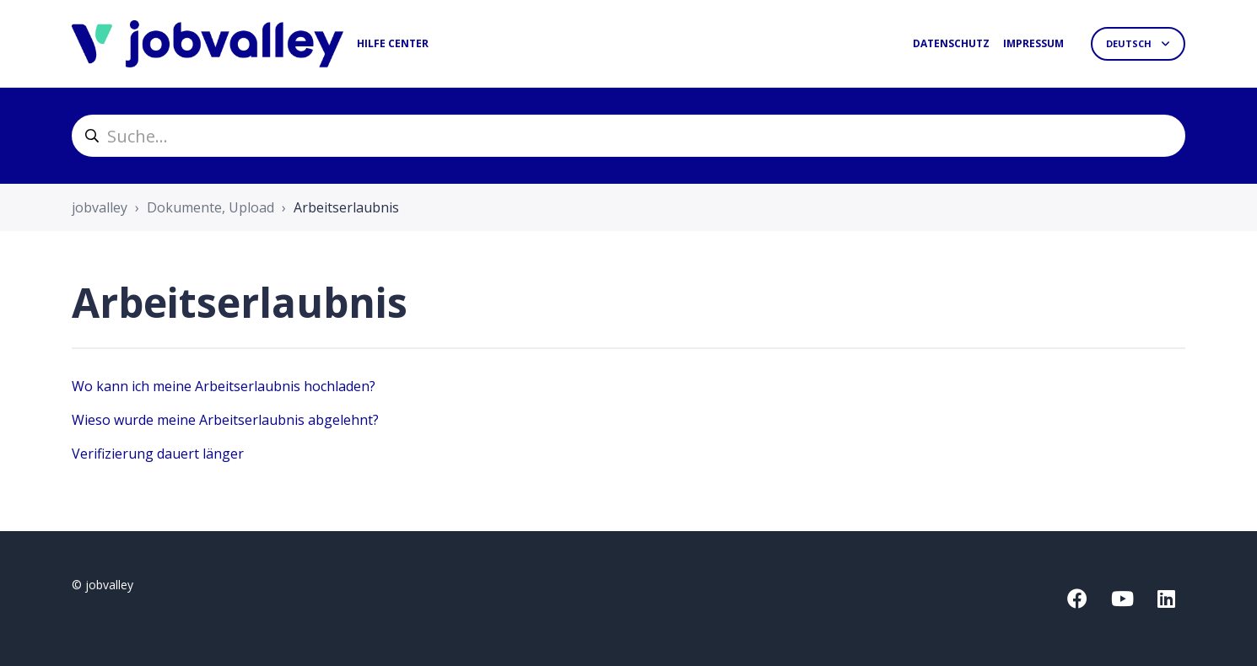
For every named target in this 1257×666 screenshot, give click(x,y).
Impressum (1033, 43)
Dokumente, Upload (210, 207)
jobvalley (99, 207)
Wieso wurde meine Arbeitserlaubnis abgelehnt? (225, 420)
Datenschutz (951, 43)
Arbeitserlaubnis (346, 207)
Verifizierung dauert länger (158, 453)
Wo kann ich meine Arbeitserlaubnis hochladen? (223, 386)
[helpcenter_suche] (628, 136)
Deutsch (1130, 43)
